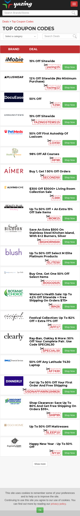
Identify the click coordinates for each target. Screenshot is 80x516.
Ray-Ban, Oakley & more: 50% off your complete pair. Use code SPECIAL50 (51, 341)
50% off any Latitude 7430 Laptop (49, 363)
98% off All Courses (44, 154)
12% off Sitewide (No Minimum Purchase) (52, 80)
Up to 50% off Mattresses (48, 426)
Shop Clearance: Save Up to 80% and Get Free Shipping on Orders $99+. (52, 406)
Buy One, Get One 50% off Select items (49, 275)
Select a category (20, 36)
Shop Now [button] (69, 67)
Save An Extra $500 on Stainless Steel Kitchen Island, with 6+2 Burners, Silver (52, 233)
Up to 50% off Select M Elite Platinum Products (50, 254)
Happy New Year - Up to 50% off (50, 445)
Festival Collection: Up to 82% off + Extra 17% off (52, 319)
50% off (35, 99)
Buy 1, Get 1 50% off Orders (49, 171)
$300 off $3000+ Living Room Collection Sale (52, 190)
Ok (40, 510)
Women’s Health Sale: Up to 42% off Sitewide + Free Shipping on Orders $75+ (50, 297)
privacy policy (58, 503)
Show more (40, 464)
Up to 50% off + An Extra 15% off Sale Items (51, 210)
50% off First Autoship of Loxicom (48, 135)
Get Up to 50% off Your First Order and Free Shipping (50, 384)
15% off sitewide (42, 61)
